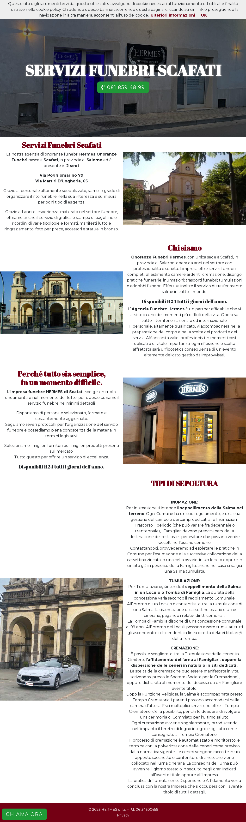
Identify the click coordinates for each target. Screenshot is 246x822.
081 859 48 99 (123, 87)
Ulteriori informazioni (173, 15)
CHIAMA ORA (24, 814)
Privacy (123, 815)
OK (204, 15)
